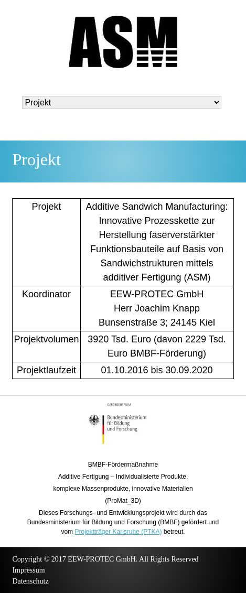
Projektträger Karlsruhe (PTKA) (118, 531)
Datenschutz (30, 581)
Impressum (28, 570)
